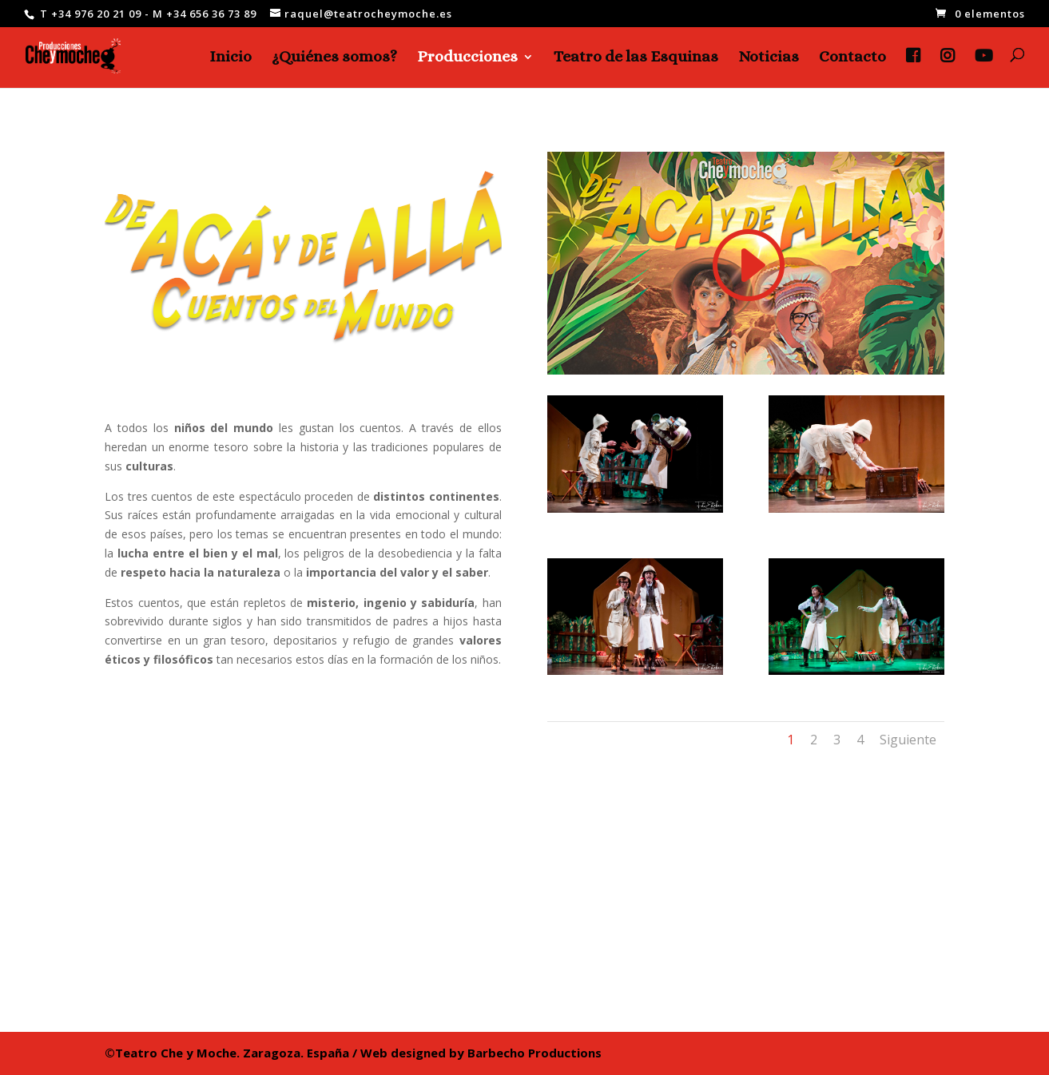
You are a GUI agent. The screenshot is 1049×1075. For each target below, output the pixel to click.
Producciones (467, 58)
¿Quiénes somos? (334, 58)
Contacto (852, 58)
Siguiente (908, 739)
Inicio (230, 58)
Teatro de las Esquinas (636, 58)
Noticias (768, 58)
